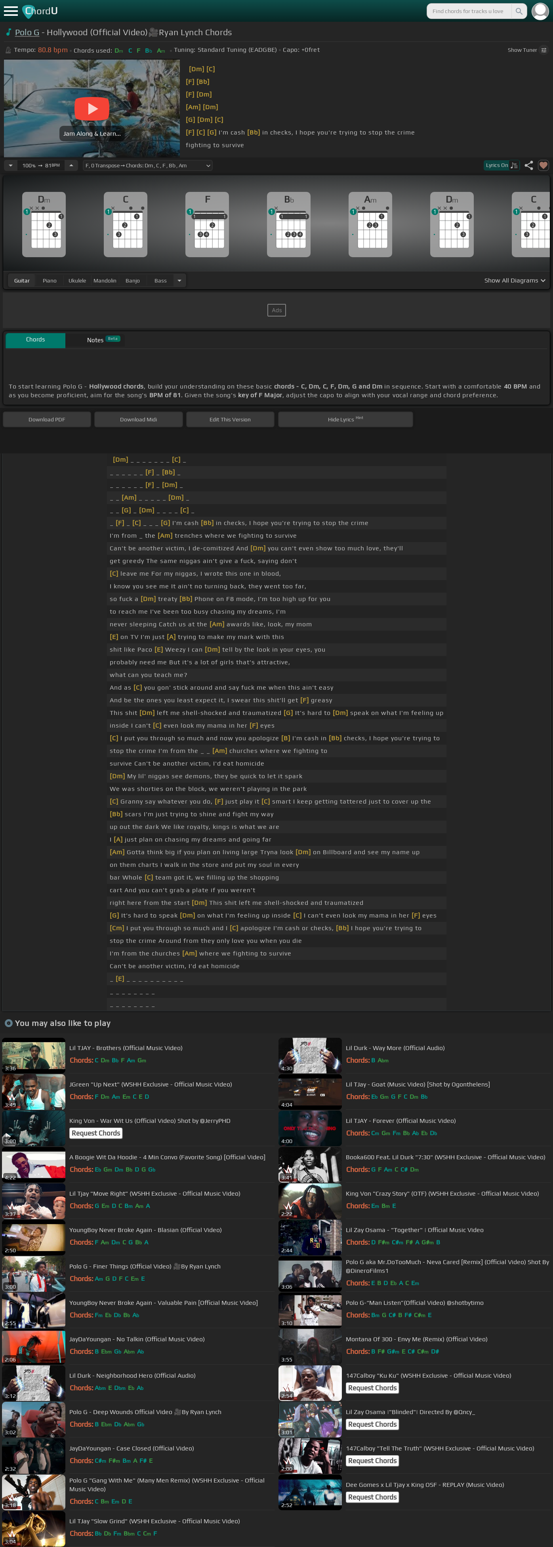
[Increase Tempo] (71, 165)
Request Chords (96, 1133)
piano (50, 280)
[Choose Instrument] (179, 280)
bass (160, 280)
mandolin (104, 280)
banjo (133, 280)
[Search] (518, 11)
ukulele (77, 280)
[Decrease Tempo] (10, 165)
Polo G (27, 32)
